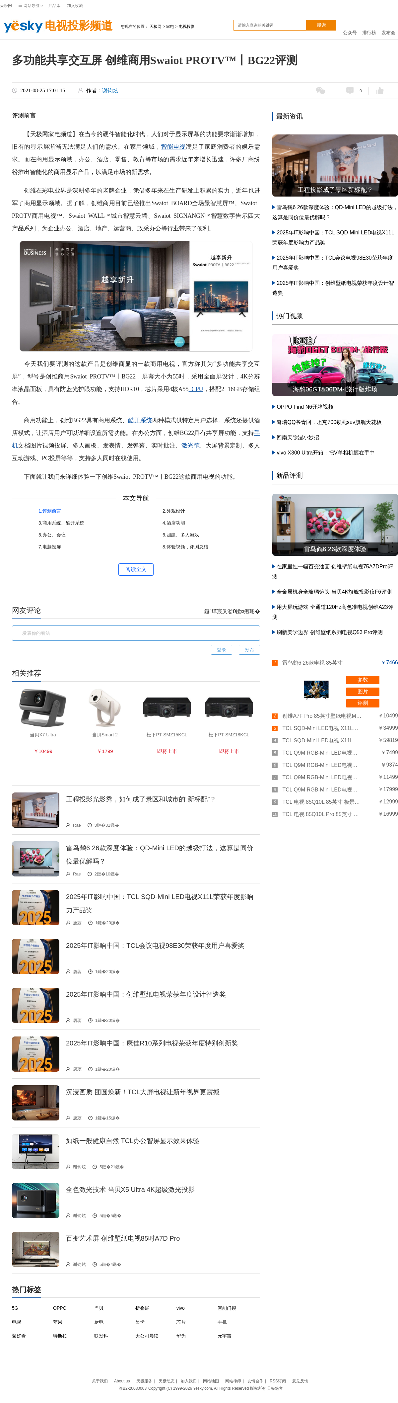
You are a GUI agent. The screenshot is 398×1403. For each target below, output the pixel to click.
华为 (181, 1336)
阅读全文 (136, 569)
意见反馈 (300, 1381)
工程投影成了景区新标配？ (335, 189)
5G (15, 1308)
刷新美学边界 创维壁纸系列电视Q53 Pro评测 (330, 632)
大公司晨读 (147, 1336)
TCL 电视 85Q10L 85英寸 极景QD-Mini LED (322, 802)
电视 (16, 1322)
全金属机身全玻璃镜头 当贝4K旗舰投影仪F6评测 (334, 592)
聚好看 (19, 1336)
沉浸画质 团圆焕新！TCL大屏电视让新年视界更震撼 (143, 1092)
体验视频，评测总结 (187, 546)
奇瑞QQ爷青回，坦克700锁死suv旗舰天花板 (329, 422)
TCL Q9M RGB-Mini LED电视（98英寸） (322, 789)
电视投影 (187, 26)
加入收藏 (75, 5)
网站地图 (211, 1381)
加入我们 (189, 1381)
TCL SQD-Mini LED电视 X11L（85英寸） (322, 728)
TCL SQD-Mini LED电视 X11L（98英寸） (322, 740)
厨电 (98, 1322)
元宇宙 (225, 1336)
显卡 (140, 1322)
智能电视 (173, 146)
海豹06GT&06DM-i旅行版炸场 (335, 389)
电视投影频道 (56, 26)
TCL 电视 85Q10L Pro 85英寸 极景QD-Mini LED (322, 814)
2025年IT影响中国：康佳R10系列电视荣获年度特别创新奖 (152, 1043)
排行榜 (369, 25)
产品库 (54, 5)
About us (122, 1381)
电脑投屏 (51, 546)
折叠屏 (142, 1308)
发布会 (388, 25)
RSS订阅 (278, 1381)
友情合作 (255, 1381)
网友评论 (26, 610)
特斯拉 (60, 1336)
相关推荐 (26, 673)
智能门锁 (227, 1308)
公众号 (350, 25)
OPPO (59, 1308)
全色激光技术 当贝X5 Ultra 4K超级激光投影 (130, 1189)
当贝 (98, 1308)
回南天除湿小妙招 (298, 437)
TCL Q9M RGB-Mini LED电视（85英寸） (322, 777)
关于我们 (100, 1381)
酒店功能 (175, 523)
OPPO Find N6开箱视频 (305, 407)
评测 (363, 703)
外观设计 (175, 511)
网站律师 (233, 1381)
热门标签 (26, 1289)
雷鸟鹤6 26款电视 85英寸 (312, 663)
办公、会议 (54, 534)
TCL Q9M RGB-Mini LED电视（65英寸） (322, 753)
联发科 (101, 1336)
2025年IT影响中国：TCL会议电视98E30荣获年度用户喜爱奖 (155, 945)
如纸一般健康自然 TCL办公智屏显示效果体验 (133, 1140)
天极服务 (144, 1381)
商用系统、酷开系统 (63, 523)
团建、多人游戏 (182, 534)
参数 (363, 680)
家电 (170, 26)
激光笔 (190, 445)
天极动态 (166, 1381)
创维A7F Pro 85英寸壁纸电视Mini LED (322, 716)
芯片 (181, 1322)
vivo (180, 1308)
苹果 (57, 1322)
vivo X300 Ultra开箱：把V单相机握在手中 (325, 452)
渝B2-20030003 (133, 1388)
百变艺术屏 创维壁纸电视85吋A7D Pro (123, 1238)
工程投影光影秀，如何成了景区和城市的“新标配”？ (141, 799)
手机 (222, 1322)
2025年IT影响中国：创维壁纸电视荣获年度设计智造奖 (146, 994)
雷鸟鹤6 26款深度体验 (335, 548)
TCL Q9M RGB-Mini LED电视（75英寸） (322, 765)
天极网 (6, 5)
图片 (363, 691)
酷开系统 (140, 420)
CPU (196, 389)
